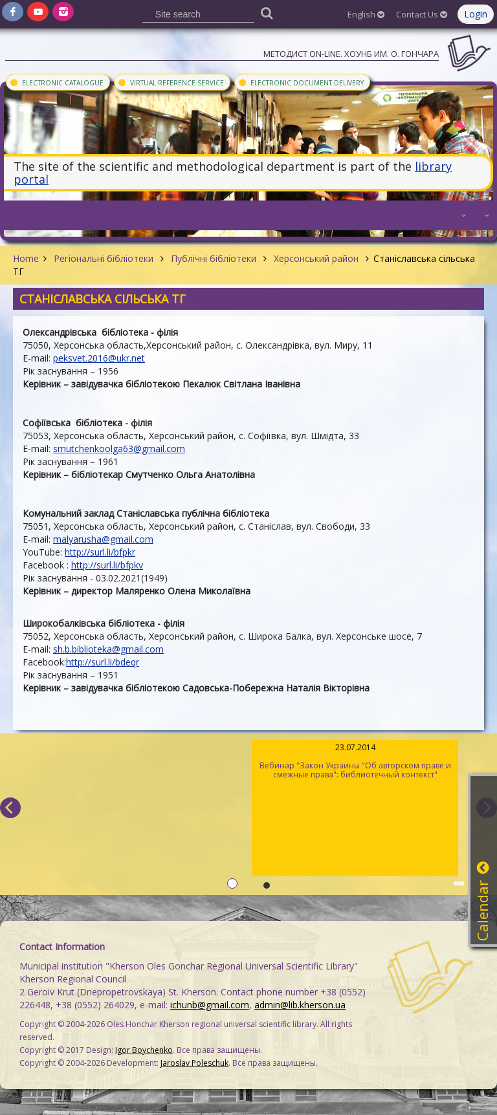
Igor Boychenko (144, 1050)
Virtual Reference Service (170, 82)
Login (475, 14)
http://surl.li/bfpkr (100, 552)
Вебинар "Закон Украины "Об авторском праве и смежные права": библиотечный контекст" (355, 761)
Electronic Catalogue (56, 82)
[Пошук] (266, 12)
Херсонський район (316, 258)
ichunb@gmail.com (209, 1005)
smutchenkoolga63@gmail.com (119, 448)
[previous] (10, 807)
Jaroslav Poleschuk (194, 1062)
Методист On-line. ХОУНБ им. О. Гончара (351, 54)
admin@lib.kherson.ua (300, 1005)
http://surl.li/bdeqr (102, 662)
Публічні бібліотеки (213, 258)
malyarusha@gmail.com (103, 539)
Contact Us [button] (421, 14)
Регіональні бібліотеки (103, 258)
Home (26, 258)
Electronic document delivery (300, 82)
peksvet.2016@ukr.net (99, 358)
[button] (462, 215)
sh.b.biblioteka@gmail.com (108, 649)
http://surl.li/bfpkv (107, 565)
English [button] (366, 14)
